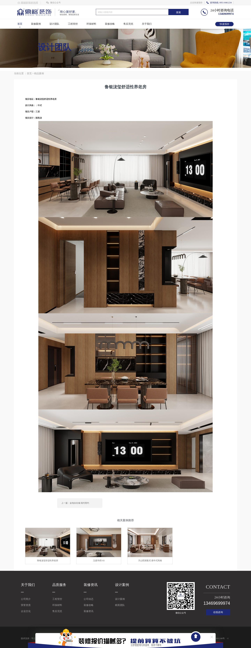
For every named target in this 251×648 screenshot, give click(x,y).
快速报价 (224, 24)
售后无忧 (128, 24)
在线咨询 (218, 612)
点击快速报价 (196, 2)
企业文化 (26, 611)
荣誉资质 (26, 605)
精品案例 (39, 73)
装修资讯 (88, 611)
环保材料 (91, 24)
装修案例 (36, 24)
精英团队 (120, 605)
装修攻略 (110, 24)
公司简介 (26, 599)
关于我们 (147, 24)
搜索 (178, 12)
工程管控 (73, 24)
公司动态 (88, 599)
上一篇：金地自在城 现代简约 (75, 503)
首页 (19, 24)
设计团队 (54, 24)
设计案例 (120, 599)
